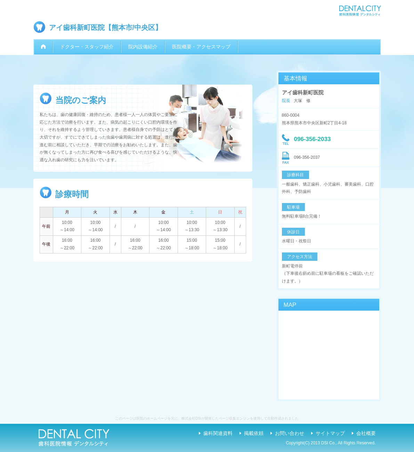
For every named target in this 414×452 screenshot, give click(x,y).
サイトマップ (330, 433)
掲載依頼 (253, 433)
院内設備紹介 (142, 46)
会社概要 (366, 433)
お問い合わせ (289, 433)
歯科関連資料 (218, 433)
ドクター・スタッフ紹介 (87, 46)
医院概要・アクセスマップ (201, 46)
